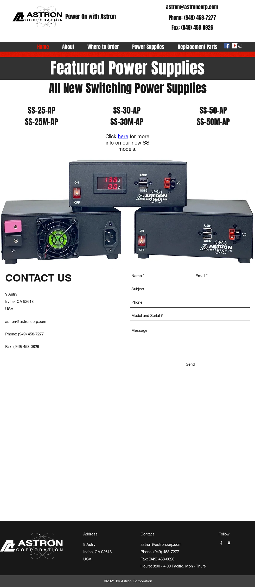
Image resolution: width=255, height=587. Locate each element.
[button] (240, 45)
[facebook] (227, 45)
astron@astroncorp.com (192, 7)
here (123, 136)
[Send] (190, 364)
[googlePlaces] (234, 45)
